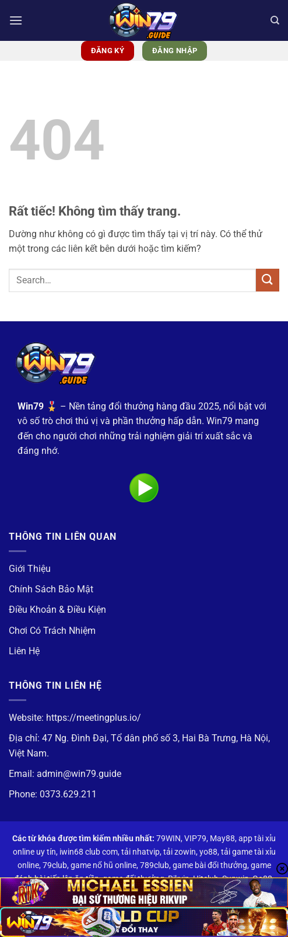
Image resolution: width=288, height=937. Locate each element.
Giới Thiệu (30, 568)
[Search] (275, 20)
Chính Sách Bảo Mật (51, 589)
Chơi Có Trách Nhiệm (52, 630)
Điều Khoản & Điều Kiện (57, 609)
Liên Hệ (24, 651)
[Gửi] (267, 280)
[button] (16, 20)
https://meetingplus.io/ (93, 717)
